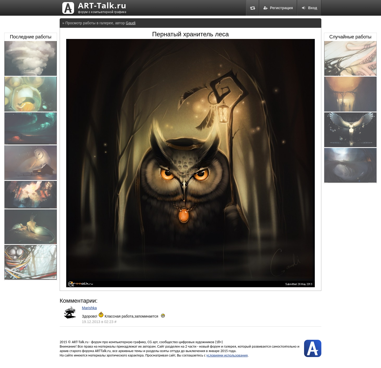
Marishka (89, 308)
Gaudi (131, 23)
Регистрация (278, 8)
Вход (309, 8)
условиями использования (227, 355)
